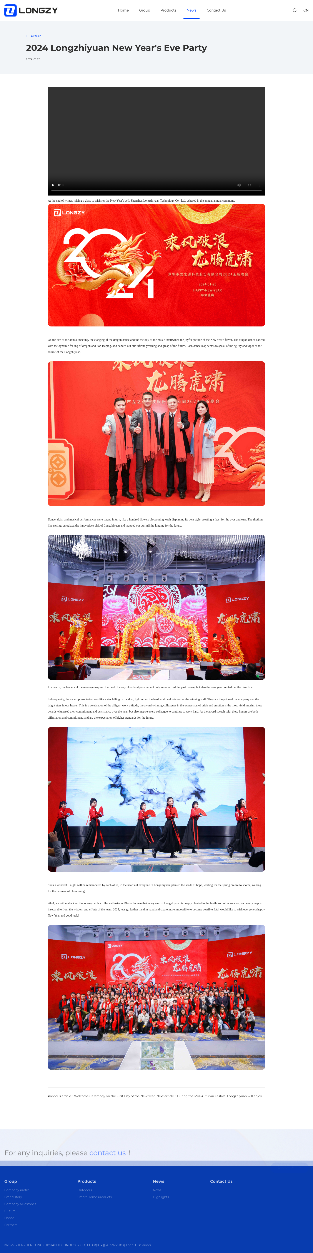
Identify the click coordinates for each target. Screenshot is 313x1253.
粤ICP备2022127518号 (109, 1245)
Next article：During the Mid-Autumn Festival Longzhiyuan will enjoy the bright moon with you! (210, 1096)
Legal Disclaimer (138, 1245)
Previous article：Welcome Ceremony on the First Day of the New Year (101, 1096)
